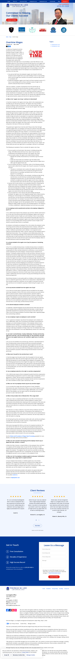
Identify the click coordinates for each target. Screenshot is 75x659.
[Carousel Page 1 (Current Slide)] (36, 520)
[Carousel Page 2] (39, 520)
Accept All (6, 655)
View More (37, 525)
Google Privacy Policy (32, 626)
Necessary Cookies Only (19, 655)
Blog (59, 1)
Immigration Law (33, 1)
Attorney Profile (23, 1)
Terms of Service (44, 626)
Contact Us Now (12, 20)
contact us (14, 474)
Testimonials (52, 1)
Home (9, 1)
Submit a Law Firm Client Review (37, 530)
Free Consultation (64, 4)
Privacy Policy (55, 588)
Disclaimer (48, 588)
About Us (15, 1)
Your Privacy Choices (12, 623)
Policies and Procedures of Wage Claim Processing (22, 436)
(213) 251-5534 (12, 603)
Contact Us (65, 1)
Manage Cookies (32, 623)
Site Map (61, 588)
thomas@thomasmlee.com (13, 605)
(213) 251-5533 (63, 6)
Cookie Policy (23, 623)
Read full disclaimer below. (55, 573)
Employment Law (43, 1)
